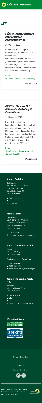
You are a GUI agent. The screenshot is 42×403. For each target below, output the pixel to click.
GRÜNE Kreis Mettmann (19, 4)
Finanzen (9, 79)
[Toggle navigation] (38, 13)
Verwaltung (31, 79)
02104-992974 (15, 198)
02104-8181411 (15, 295)
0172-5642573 (15, 266)
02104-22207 (14, 232)
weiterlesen (31, 83)
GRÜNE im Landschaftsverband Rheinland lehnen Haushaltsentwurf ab (19, 36)
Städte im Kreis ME (13, 154)
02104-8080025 (15, 263)
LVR (23, 79)
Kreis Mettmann (11, 151)
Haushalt (17, 79)
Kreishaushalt (24, 151)
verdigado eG (15, 394)
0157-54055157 (15, 298)
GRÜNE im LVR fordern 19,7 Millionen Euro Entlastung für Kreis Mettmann (18, 109)
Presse (7, 75)
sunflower (18, 392)
